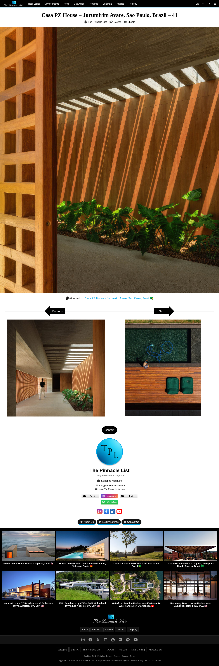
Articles (120, 3)
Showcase (79, 3)
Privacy (109, 656)
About (85, 630)
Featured (93, 3)
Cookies (87, 656)
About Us (87, 522)
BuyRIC (75, 650)
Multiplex (101, 656)
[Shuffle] (203, 3)
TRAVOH (109, 650)
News (66, 3)
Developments (52, 3)
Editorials (107, 3)
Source (117, 22)
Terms (132, 656)
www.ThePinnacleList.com (112, 489)
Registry (133, 3)
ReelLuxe (122, 650)
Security (117, 656)
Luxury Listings (109, 522)
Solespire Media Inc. (112, 481)
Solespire (62, 650)
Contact (121, 630)
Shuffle (131, 22)
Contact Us (131, 522)
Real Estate (34, 3)
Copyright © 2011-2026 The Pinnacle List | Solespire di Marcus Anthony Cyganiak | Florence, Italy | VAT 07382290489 (109, 661)
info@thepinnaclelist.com (112, 485)
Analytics (96, 630)
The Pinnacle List (97, 22)
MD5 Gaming (138, 650)
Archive (109, 630)
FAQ (94, 656)
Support (125, 656)
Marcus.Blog (155, 650)
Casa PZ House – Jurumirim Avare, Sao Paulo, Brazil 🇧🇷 (119, 298)
